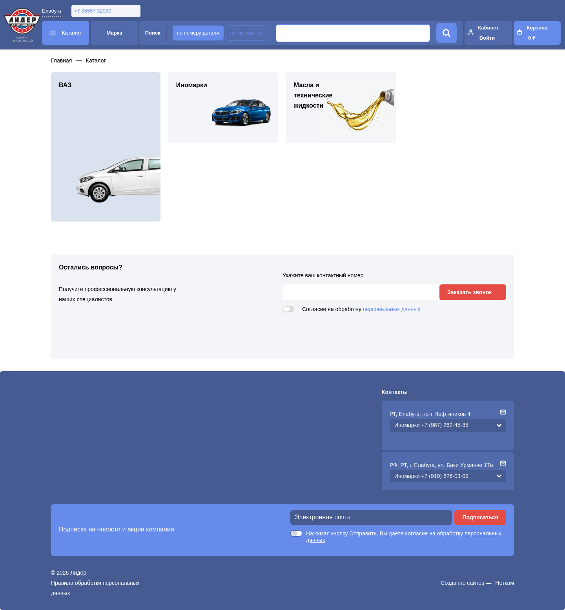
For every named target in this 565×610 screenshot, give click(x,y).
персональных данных (391, 309)
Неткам (504, 583)
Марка (114, 33)
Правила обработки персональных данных (95, 588)
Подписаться (480, 517)
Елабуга (51, 11)
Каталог (96, 60)
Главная (61, 60)
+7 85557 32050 (92, 11)
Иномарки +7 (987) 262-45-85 (431, 425)
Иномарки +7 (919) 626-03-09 (431, 476)
